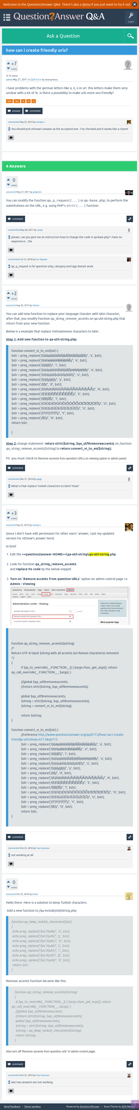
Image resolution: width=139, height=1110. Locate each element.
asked (9, 79)
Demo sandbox (32, 1106)
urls (9, 101)
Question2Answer (90, 1106)
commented (13, 122)
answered (11, 192)
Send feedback (12, 1106)
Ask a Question (63, 36)
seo (17, 101)
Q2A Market (128, 1106)
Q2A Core (36, 79)
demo (86, 4)
